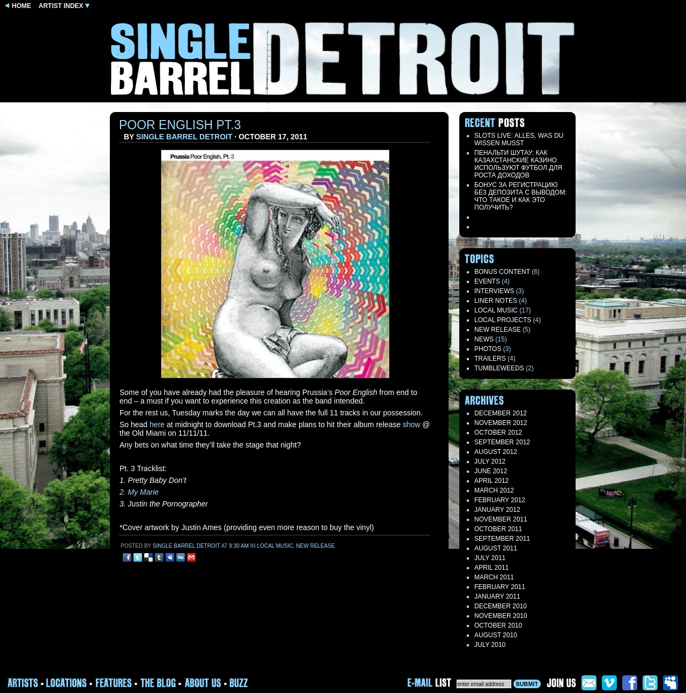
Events (487, 281)
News (484, 339)
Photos (487, 349)
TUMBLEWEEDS (499, 368)
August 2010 (495, 635)
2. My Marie (139, 492)
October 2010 (498, 625)
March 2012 (494, 490)
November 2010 (500, 616)
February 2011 (499, 587)
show (411, 424)
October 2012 (498, 432)
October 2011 (498, 529)
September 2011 (502, 538)
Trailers (490, 358)
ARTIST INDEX (64, 6)
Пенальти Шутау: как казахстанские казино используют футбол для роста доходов (518, 164)
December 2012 (500, 413)
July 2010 (489, 645)
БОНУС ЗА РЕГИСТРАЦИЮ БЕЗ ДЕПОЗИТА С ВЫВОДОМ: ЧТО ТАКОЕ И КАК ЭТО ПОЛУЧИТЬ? (520, 196)
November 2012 (500, 423)
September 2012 (502, 442)
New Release (315, 546)
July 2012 (489, 461)
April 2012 (491, 481)
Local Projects (502, 320)
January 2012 (497, 509)
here (157, 424)
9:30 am (239, 546)
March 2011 (494, 577)
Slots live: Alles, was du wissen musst (518, 139)
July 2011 (489, 558)
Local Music (275, 546)
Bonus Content (502, 271)
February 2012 (499, 500)
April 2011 (491, 567)
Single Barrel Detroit (184, 136)
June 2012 (490, 471)
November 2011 (500, 519)
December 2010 (500, 606)
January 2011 (497, 596)
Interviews (494, 291)
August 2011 (495, 548)
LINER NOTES (495, 300)
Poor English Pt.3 (180, 125)
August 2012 (495, 452)
